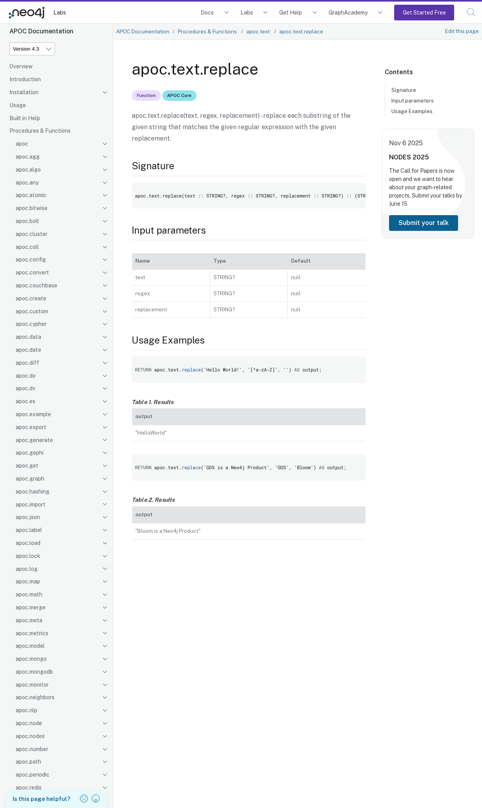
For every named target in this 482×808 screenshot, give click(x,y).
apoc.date (28, 350)
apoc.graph (30, 478)
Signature (403, 90)
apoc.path (28, 762)
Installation (23, 92)
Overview (21, 66)
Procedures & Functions (40, 131)
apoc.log (27, 569)
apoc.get (27, 465)
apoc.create (31, 298)
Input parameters (412, 100)
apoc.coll (27, 247)
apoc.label (29, 530)
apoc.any (27, 182)
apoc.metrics (32, 633)
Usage (17, 105)
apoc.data (28, 337)
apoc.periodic (32, 774)
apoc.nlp (26, 710)
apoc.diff (27, 363)
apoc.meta (29, 620)
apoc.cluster (31, 234)
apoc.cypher (31, 324)
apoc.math (29, 594)
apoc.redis (29, 787)
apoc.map (28, 581)
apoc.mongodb (34, 672)
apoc (22, 144)
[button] (471, 12)
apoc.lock (28, 556)
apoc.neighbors (35, 697)
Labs (59, 12)
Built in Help (24, 118)
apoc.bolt (27, 221)
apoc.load (28, 543)
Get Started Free (424, 12)
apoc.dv (25, 388)
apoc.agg (28, 157)
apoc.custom (32, 311)
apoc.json (28, 517)
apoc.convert (32, 272)
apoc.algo (28, 169)
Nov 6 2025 (406, 143)
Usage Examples (412, 111)
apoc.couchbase (36, 285)
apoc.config (31, 259)
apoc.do (26, 376)
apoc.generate (34, 440)
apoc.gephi (30, 453)
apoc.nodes (30, 736)
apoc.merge (30, 607)
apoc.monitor (32, 685)
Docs (207, 12)
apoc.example (33, 414)
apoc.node (29, 723)
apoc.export (31, 427)
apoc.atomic (31, 195)
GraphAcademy (348, 12)
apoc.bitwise (31, 208)
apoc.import (30, 504)
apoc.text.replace (301, 31)
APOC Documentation (142, 31)
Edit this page (462, 31)
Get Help (290, 12)
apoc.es (25, 401)
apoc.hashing (32, 491)
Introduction (25, 79)
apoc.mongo (31, 659)
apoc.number (32, 749)
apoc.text (258, 31)
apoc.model (30, 646)
